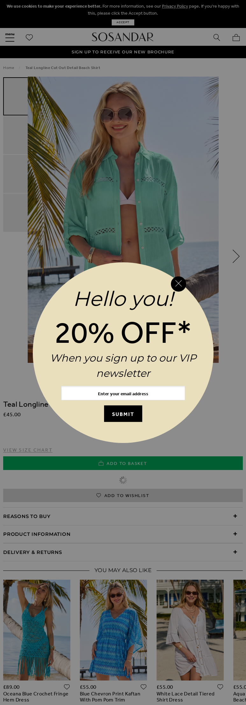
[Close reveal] (178, 284)
